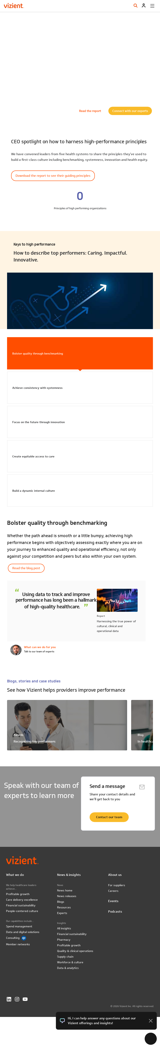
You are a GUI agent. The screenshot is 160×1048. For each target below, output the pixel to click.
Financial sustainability (21, 905)
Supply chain (65, 956)
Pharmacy (63, 939)
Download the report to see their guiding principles (53, 176)
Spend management (19, 926)
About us (115, 875)
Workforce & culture (70, 962)
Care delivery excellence (22, 900)
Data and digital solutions (22, 932)
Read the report (90, 111)
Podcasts (115, 911)
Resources (64, 907)
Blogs (60, 902)
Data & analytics (68, 968)
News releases (66, 896)
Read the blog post (26, 568)
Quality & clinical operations (75, 951)
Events (113, 901)
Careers (113, 891)
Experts (62, 913)
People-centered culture (22, 911)
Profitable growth (17, 894)
